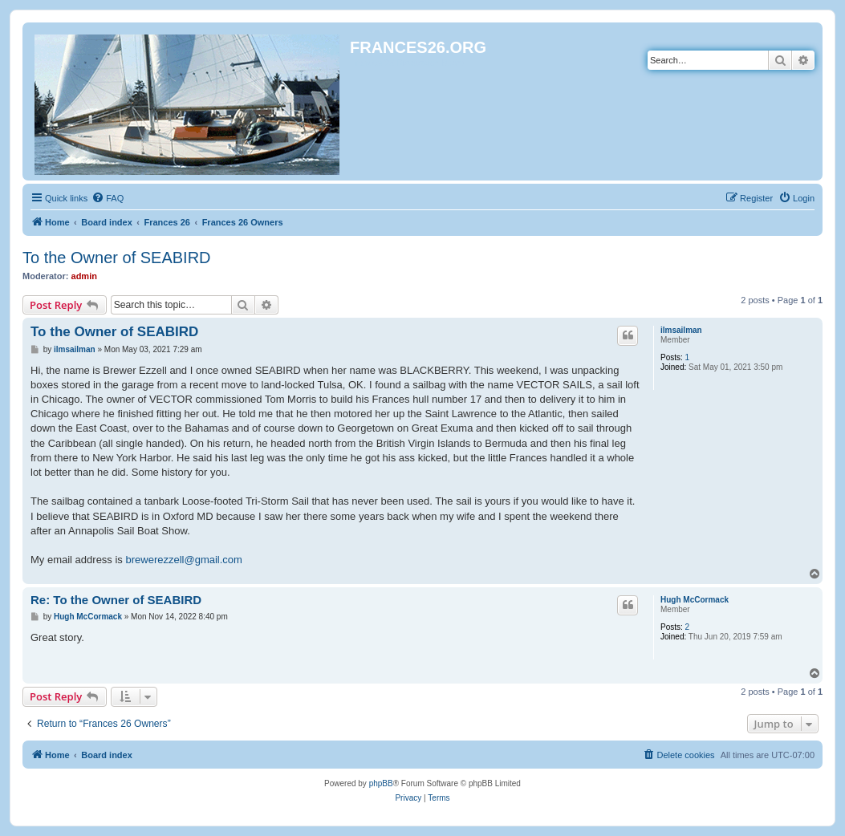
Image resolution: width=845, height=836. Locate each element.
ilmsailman (681, 330)
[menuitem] (107, 198)
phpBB (381, 783)
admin (84, 276)
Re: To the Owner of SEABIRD (115, 600)
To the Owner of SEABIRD (116, 257)
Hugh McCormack (694, 599)
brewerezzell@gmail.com (183, 560)
